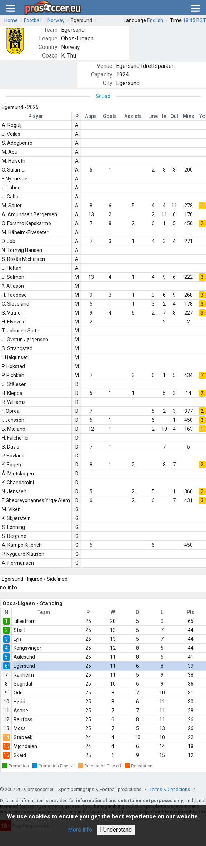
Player (35, 116)
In (164, 116)
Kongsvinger (27, 648)
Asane (21, 710)
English (155, 20)
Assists (133, 116)
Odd (18, 693)
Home (11, 20)
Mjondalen (25, 746)
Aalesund (24, 657)
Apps (91, 116)
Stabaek (23, 737)
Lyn (17, 639)
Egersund (81, 20)
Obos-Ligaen (77, 38)
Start (19, 630)
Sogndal (23, 684)
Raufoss (23, 719)
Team (43, 612)
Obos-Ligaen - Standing (32, 603)
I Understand (116, 829)
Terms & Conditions (170, 789)
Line (153, 116)
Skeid (20, 755)
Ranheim (24, 675)
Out (174, 116)
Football (33, 20)
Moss (20, 728)
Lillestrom (25, 621)
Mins (188, 116)
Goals (110, 116)
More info (80, 829)
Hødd (19, 701)
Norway (56, 20)
